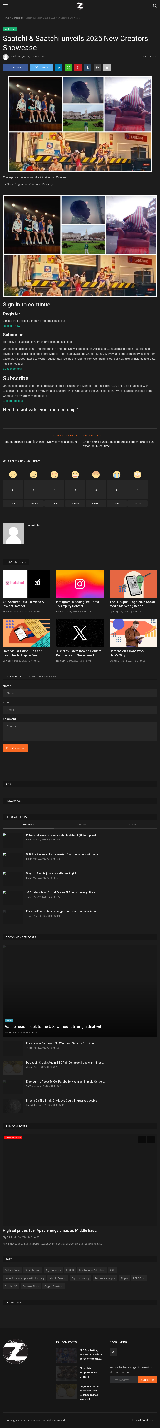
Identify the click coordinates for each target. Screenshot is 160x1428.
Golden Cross (12, 1270)
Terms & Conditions (143, 1420)
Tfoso (29, 1047)
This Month (80, 824)
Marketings (17, 17)
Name (7, 686)
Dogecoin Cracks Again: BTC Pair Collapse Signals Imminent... (65, 1062)
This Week (28, 824)
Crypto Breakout (53, 1286)
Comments (13, 676)
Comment (9, 719)
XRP (112, 1270)
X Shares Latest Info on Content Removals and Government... (78, 653)
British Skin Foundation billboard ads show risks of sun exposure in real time (118, 444)
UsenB (59, 611)
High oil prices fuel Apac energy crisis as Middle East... (51, 1230)
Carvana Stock (31, 1286)
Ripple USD (11, 1286)
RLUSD (70, 1270)
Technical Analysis (105, 1278)
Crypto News (53, 1270)
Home (6, 17)
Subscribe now (12, 368)
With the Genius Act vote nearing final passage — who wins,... (64, 854)
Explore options (13, 400)
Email (6, 702)
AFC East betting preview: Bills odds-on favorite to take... (90, 1354)
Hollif (29, 839)
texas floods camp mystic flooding (24, 1278)
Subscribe (147, 1380)
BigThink (7, 1237)
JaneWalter (32, 1104)
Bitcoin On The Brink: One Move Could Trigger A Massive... (62, 1100)
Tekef (29, 896)
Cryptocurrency (80, 1278)
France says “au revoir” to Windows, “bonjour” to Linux (60, 1043)
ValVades (8, 660)
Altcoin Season (57, 1278)
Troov (29, 915)
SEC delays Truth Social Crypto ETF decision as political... (62, 892)
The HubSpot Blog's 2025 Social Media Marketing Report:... (132, 604)
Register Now (11, 325)
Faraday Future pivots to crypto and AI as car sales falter (61, 911)
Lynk (112, 611)
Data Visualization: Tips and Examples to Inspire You (22, 653)
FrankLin (11, 57)
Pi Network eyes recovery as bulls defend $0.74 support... (62, 835)
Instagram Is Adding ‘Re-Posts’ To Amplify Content (78, 604)
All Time (131, 824)
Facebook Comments (43, 676)
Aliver (29, 1066)
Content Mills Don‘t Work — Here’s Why (129, 653)
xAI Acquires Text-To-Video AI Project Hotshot (24, 604)
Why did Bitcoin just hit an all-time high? (51, 873)
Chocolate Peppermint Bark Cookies (89, 1372)
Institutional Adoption (92, 1270)
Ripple (124, 1278)
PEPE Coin (139, 1278)
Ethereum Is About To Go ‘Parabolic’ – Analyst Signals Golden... (66, 1081)
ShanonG (7, 611)
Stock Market (33, 1270)
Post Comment (15, 748)
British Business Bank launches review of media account (40, 441)
